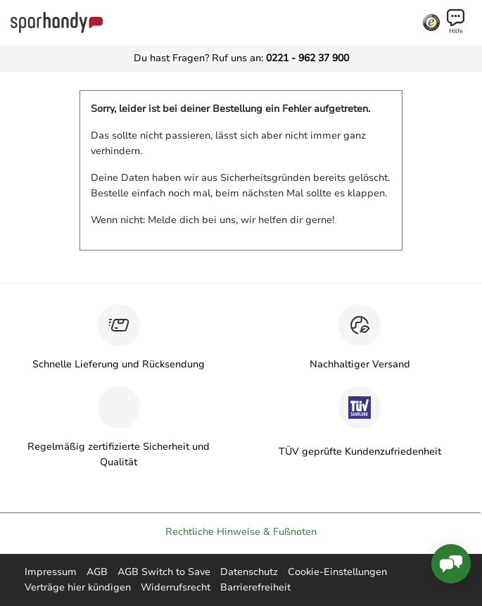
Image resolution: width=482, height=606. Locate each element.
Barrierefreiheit (255, 587)
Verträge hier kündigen (78, 587)
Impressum (51, 572)
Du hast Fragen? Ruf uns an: (241, 58)
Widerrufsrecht (175, 587)
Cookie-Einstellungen (337, 572)
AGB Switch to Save (164, 572)
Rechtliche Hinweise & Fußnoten (241, 531)
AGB (97, 572)
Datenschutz (249, 572)
